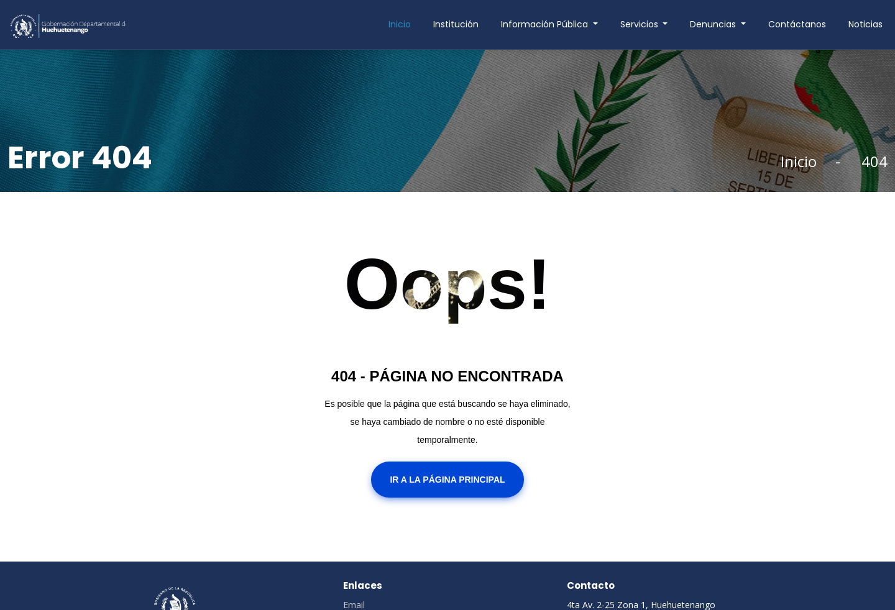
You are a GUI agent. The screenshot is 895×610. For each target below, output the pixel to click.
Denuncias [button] (714, 24)
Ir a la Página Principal (447, 480)
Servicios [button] (640, 24)
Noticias (865, 24)
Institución (456, 24)
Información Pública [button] (545, 24)
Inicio (399, 24)
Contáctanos (797, 24)
